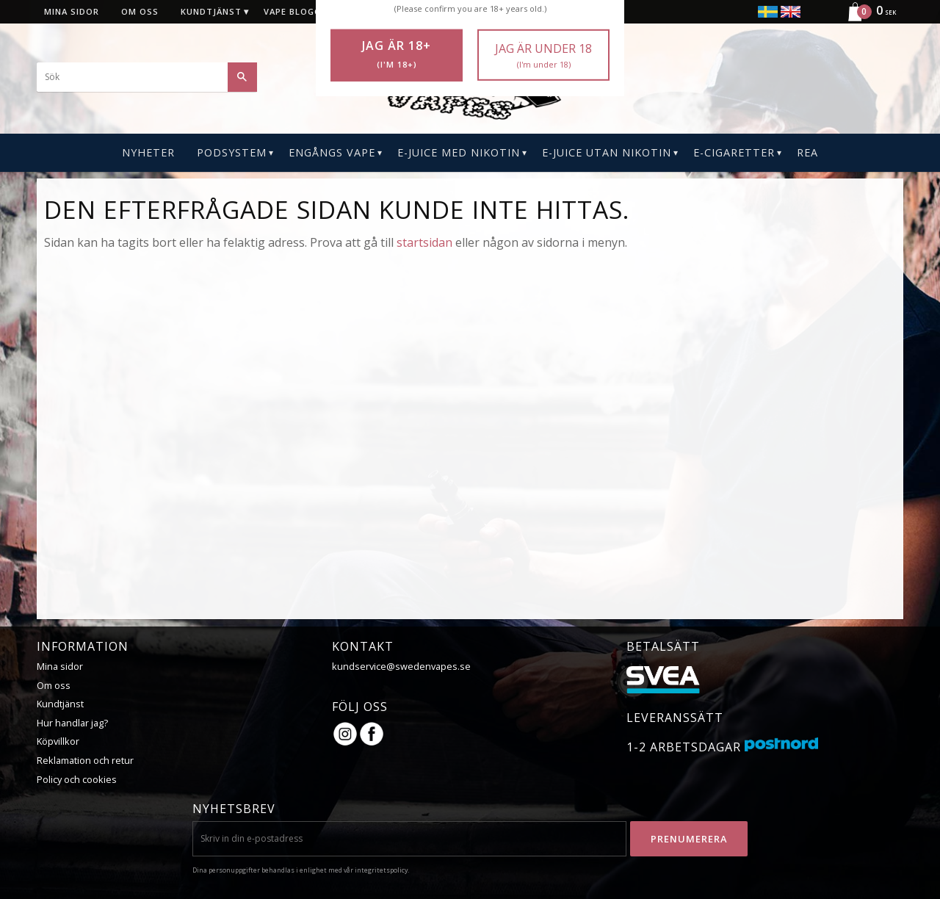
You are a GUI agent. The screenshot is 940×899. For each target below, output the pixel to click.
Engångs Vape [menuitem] (332, 152)
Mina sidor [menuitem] (71, 11)
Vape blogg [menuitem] (292, 11)
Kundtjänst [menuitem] (211, 11)
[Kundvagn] (866, 19)
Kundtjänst (60, 703)
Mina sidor (60, 666)
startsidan (424, 242)
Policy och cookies (77, 779)
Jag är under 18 (543, 55)
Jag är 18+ (396, 54)
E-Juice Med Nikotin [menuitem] (458, 152)
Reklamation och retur (85, 760)
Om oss (53, 685)
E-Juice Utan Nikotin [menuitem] (606, 152)
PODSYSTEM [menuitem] (232, 152)
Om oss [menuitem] (140, 11)
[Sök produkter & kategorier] (147, 77)
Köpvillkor (58, 741)
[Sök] (242, 77)
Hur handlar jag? (72, 722)
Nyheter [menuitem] (148, 152)
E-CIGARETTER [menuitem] (734, 152)
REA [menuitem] (807, 152)
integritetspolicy (381, 870)
